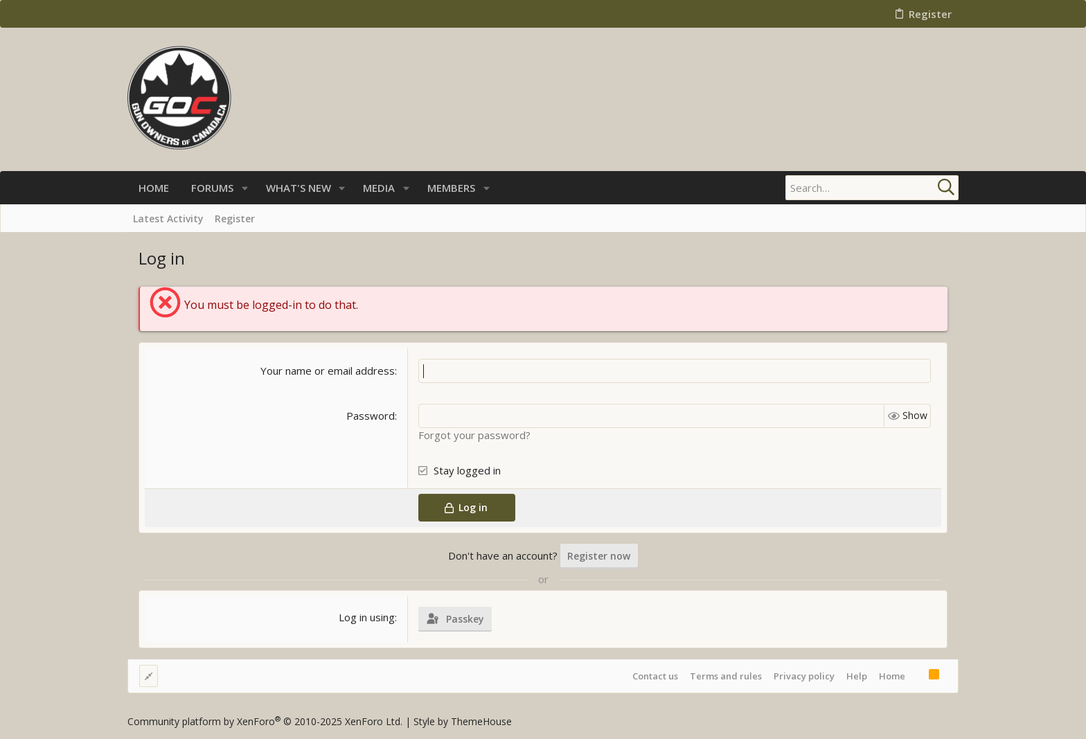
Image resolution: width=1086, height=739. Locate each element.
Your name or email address (327, 370)
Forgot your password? (474, 435)
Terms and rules (726, 676)
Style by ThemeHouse (462, 721)
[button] (245, 188)
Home (892, 676)
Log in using (367, 617)
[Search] (872, 187)
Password (370, 415)
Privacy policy (804, 676)
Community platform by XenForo (264, 721)
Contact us (655, 676)
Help (856, 676)
